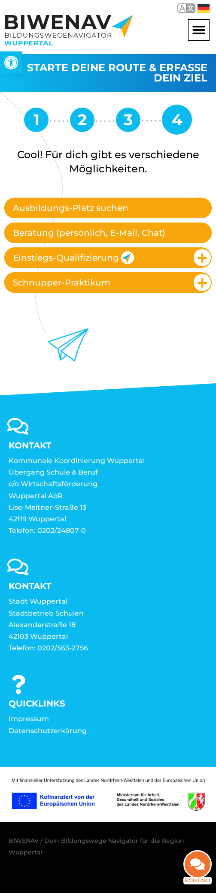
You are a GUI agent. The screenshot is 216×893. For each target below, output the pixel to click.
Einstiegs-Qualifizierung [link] (73, 257)
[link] (11, 62)
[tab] (108, 208)
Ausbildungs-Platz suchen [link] (70, 208)
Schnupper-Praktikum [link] (61, 282)
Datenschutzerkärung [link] (48, 731)
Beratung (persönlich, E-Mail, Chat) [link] (89, 233)
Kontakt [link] (198, 875)
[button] (199, 30)
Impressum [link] (29, 719)
